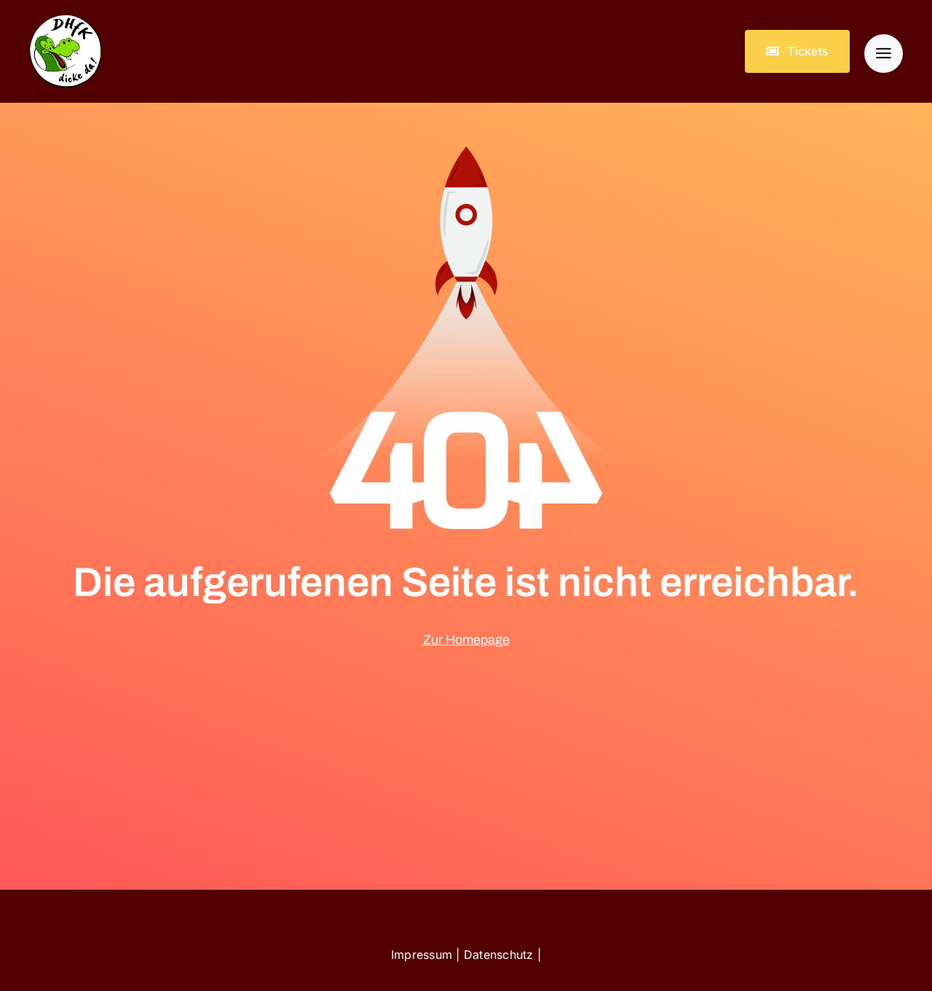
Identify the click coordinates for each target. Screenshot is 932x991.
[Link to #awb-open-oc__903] (883, 53)
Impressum (421, 954)
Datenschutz (499, 954)
